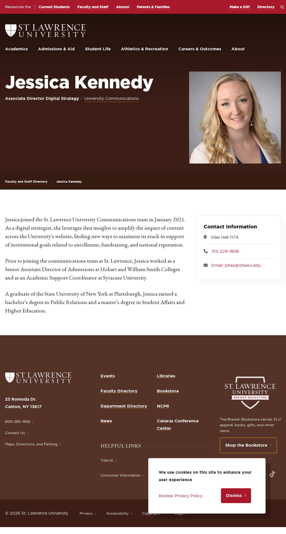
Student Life (98, 49)
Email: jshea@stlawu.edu (236, 265)
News (106, 421)
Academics (16, 49)
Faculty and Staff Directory (26, 181)
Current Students (54, 7)
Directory (266, 7)
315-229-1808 (225, 251)
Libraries (166, 376)
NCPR (163, 406)
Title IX (107, 460)
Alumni (122, 7)
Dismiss (234, 495)
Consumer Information (121, 475)
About (238, 49)
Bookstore (168, 391)
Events (108, 376)
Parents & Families (153, 7)
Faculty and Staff (92, 7)
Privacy (86, 513)
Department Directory (124, 406)
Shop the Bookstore (246, 445)
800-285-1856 (17, 422)
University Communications (111, 98)
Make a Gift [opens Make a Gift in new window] (240, 7)
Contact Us (15, 433)
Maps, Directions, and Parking (31, 444)
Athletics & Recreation (144, 49)
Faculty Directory (119, 391)
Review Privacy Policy (180, 495)
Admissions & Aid (56, 49)
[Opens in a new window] (272, 474)
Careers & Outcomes (199, 49)
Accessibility (117, 513)
